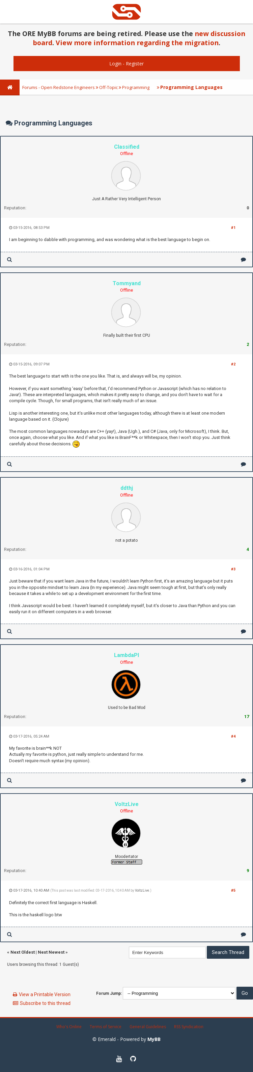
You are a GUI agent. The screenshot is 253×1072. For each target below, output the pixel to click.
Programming (135, 87)
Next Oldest (22, 952)
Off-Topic (108, 87)
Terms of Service (105, 1027)
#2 (233, 364)
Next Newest (51, 952)
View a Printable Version (45, 994)
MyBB (154, 1039)
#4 (233, 736)
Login (115, 63)
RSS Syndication (188, 1027)
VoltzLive (142, 890)
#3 (233, 569)
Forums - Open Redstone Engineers (58, 87)
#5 (233, 890)
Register (135, 63)
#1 (233, 228)
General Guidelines (148, 1027)
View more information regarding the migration (137, 42)
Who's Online (69, 1027)
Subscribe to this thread (45, 1003)
